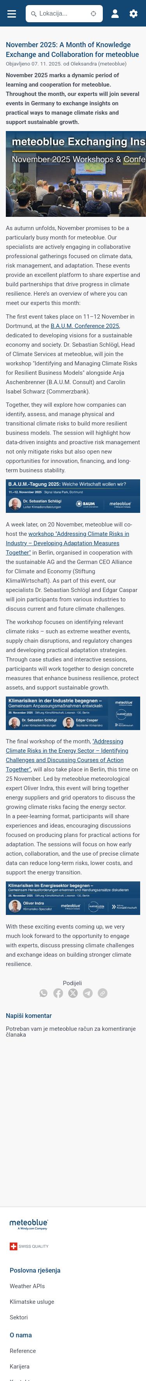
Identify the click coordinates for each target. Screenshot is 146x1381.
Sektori (19, 1317)
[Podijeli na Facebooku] (58, 993)
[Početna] (29, 1224)
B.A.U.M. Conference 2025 (85, 326)
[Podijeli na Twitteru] (73, 993)
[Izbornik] (11, 14)
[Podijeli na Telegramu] (88, 993)
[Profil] (115, 13)
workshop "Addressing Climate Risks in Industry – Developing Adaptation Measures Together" (67, 543)
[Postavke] (133, 13)
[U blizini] (93, 13)
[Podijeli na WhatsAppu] (43, 993)
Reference (23, 1350)
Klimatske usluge (32, 1301)
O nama (21, 1335)
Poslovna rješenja (35, 1270)
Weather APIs (27, 1286)
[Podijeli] (102, 993)
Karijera (20, 1366)
